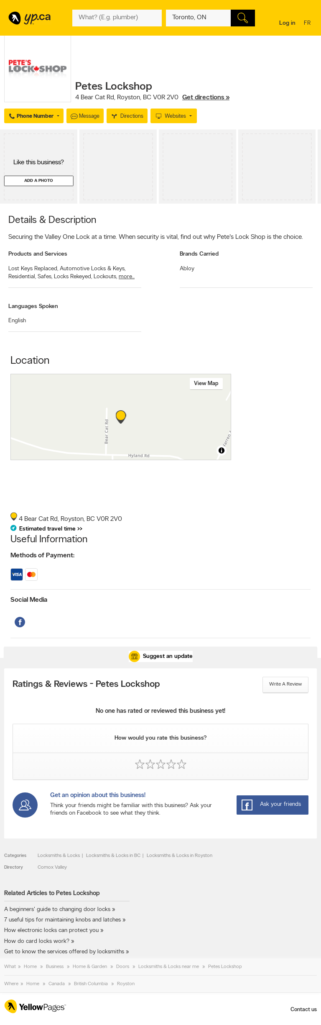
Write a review (285, 684)
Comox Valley (52, 867)
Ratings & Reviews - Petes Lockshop (86, 684)
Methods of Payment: (42, 555)
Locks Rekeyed (73, 277)
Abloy (187, 269)
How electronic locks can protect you (51, 930)
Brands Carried (199, 254)
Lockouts (105, 277)
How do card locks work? (36, 941)
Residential (22, 277)
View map (206, 383)
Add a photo (38, 181)
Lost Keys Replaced (33, 269)
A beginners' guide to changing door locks (57, 909)
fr (308, 23)
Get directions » (205, 97)
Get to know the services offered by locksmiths (64, 952)
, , (152, 97)
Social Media (28, 600)
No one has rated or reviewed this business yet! (160, 711)
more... (127, 277)
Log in (287, 23)
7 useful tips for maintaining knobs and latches (62, 920)
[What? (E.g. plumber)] (116, 18)
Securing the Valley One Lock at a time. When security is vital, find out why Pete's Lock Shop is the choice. (155, 237)
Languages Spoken (33, 306)
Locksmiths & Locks (59, 855)
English (17, 321)
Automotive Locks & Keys (92, 269)
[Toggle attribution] (222, 450)
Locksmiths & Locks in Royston (179, 855)
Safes (45, 277)
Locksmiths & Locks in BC (113, 855)
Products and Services (37, 254)
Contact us (303, 1009)
